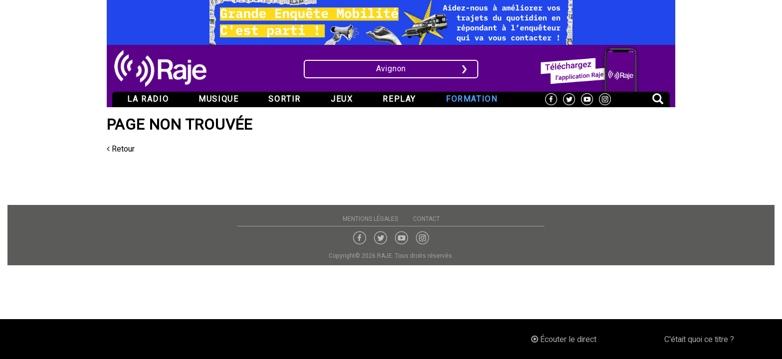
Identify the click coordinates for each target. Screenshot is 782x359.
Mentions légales (370, 218)
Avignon (391, 69)
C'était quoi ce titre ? (699, 340)
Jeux (342, 99)
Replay (399, 99)
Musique (218, 99)
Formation (471, 99)
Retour (121, 149)
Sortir (284, 99)
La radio (148, 99)
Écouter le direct (563, 340)
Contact (426, 218)
